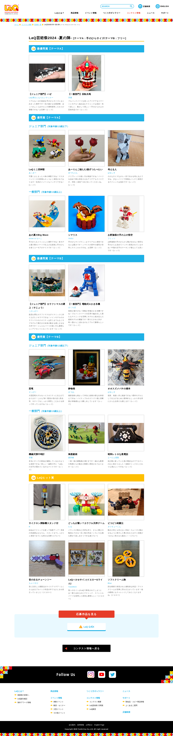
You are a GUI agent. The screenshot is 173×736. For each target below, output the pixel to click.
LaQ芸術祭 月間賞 (96, 705)
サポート (165, 13)
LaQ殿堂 (93, 709)
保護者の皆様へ (23, 695)
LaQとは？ (59, 13)
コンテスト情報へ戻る (86, 648)
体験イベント (58, 702)
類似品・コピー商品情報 (135, 702)
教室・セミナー (59, 705)
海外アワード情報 (24, 702)
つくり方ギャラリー (111, 13)
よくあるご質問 (131, 705)
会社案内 (72, 725)
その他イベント (59, 713)
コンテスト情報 (133, 13)
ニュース (151, 13)
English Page (99, 725)
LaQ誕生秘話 (22, 699)
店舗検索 (126, 712)
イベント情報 (90, 13)
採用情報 (80, 725)
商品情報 (74, 13)
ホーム (16, 24)
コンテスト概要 (95, 702)
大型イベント (58, 709)
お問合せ (89, 725)
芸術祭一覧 (37, 24)
